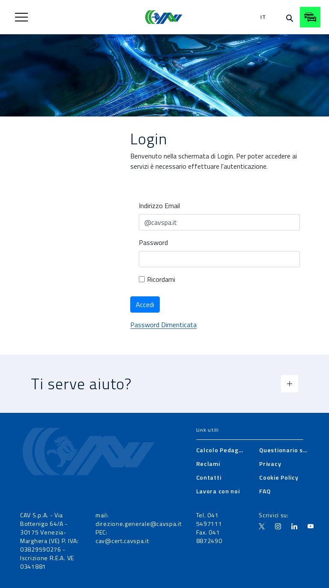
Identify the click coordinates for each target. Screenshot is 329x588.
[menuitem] (221, 450)
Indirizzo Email (159, 205)
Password (153, 242)
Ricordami (157, 279)
